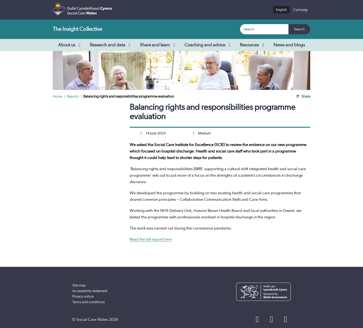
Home (58, 96)
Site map (79, 285)
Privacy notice (83, 296)
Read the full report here (151, 239)
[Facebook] (257, 319)
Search (299, 29)
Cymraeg (300, 10)
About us (70, 45)
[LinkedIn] (285, 319)
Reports (73, 96)
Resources (253, 45)
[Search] (264, 29)
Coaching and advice (208, 45)
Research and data (111, 45)
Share (303, 96)
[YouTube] (271, 319)
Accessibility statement (89, 291)
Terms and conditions (88, 302)
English (281, 10)
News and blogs (289, 45)
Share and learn (158, 45)
